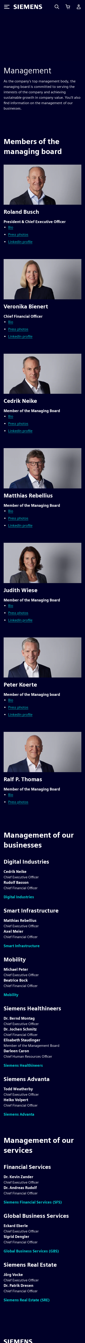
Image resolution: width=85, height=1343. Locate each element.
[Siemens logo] (28, 7)
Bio (10, 227)
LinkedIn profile (20, 242)
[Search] (56, 6)
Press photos (18, 234)
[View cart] (67, 6)
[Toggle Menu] (7, 7)
